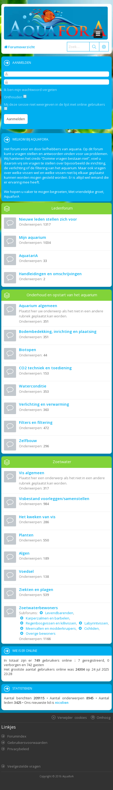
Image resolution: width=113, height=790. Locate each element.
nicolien (61, 702)
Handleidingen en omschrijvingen (50, 273)
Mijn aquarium (32, 237)
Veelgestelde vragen (24, 766)
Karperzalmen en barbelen (47, 618)
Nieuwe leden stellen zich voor (48, 219)
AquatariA (28, 255)
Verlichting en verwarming (44, 404)
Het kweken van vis (37, 516)
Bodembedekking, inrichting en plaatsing (57, 331)
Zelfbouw (28, 440)
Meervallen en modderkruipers (50, 628)
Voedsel (26, 571)
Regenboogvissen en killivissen (50, 623)
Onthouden (15, 97)
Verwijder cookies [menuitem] (72, 717)
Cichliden (91, 628)
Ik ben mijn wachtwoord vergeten (30, 89)
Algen (24, 553)
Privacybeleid (18, 749)
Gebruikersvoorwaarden (27, 742)
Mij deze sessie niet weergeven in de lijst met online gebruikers (54, 106)
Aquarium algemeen (38, 305)
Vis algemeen (31, 472)
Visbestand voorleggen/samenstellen (54, 498)
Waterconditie (32, 386)
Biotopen (27, 349)
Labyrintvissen (96, 623)
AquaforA (67, 776)
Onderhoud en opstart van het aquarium (62, 294)
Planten (26, 534)
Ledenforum (62, 208)
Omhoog (103, 717)
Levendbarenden (59, 612)
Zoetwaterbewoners (38, 607)
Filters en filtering (35, 422)
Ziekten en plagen (36, 589)
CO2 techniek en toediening (45, 367)
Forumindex (16, 736)
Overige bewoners (40, 633)
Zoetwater (62, 461)
